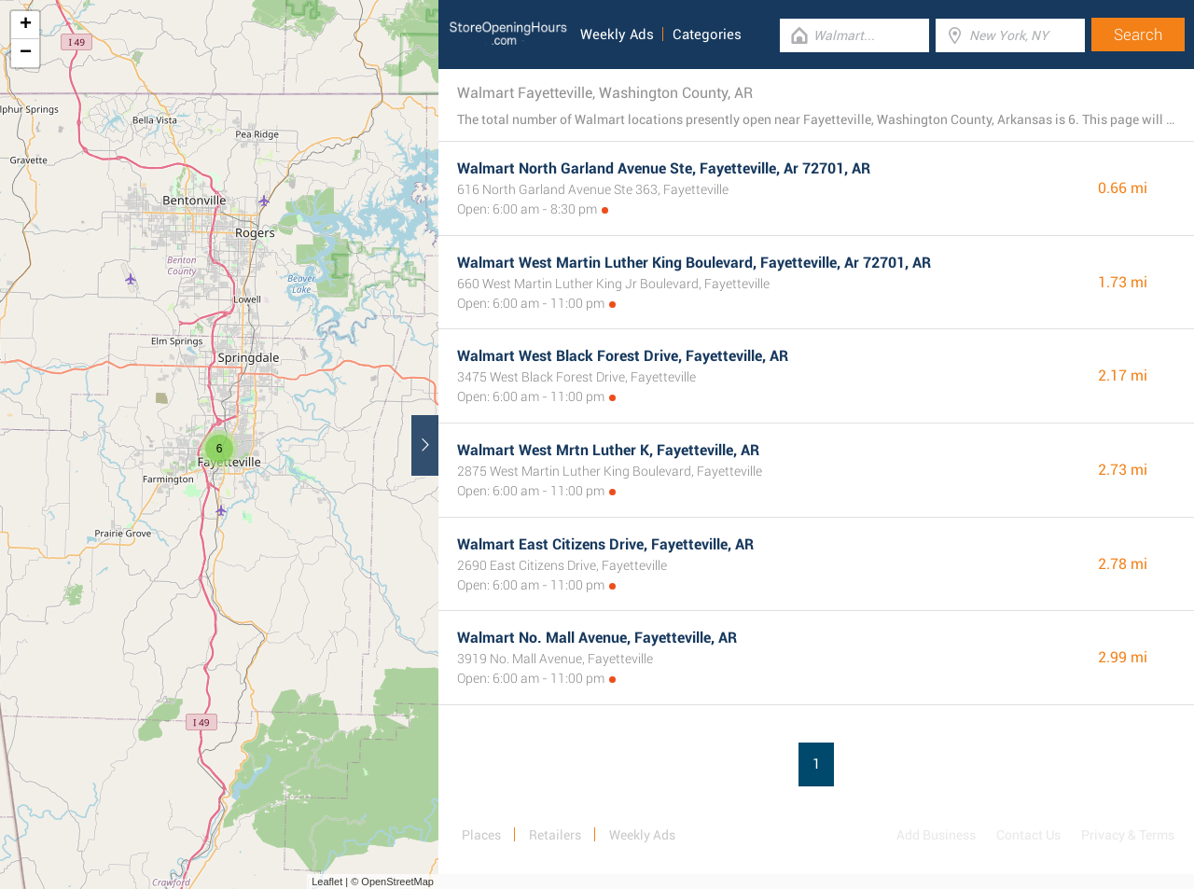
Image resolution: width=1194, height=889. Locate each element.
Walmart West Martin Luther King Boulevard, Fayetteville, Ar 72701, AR (694, 262)
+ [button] (26, 25)
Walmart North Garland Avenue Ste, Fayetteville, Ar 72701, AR (663, 168)
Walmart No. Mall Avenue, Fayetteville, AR (597, 637)
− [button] (26, 53)
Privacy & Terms (1127, 834)
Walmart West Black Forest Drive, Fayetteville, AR (622, 356)
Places (481, 834)
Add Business (936, 834)
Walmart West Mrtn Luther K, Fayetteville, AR (608, 450)
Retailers (555, 834)
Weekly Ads (617, 34)
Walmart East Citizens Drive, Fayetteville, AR (605, 544)
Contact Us (1028, 834)
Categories (707, 34)
